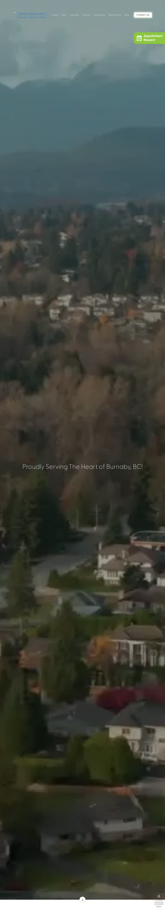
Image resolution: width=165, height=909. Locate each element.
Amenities (74, 15)
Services (86, 15)
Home (55, 15)
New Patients (115, 15)
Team (63, 15)
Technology (99, 15)
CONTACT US (143, 15)
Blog (127, 15)
